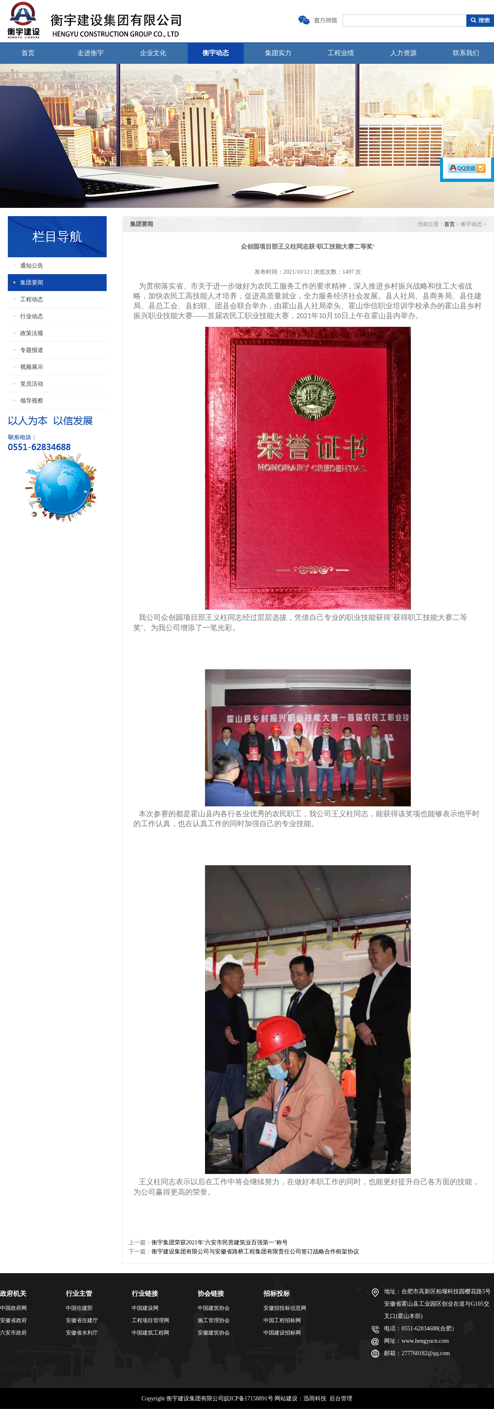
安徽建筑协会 (214, 1333)
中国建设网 (145, 1308)
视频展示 (31, 367)
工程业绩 (341, 52)
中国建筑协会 (214, 1308)
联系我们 (466, 52)
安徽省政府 (13, 1320)
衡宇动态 (216, 52)
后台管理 (340, 1398)
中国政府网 (13, 1308)
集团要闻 (31, 282)
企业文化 (153, 52)
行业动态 (31, 316)
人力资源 (403, 52)
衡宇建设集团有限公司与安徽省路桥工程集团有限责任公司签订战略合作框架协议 (255, 1251)
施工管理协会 (214, 1320)
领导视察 (31, 401)
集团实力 (278, 52)
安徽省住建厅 (82, 1320)
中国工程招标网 (282, 1320)
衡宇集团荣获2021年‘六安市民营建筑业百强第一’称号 (219, 1242)
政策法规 (31, 333)
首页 (28, 52)
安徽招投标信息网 (284, 1308)
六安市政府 (13, 1333)
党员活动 (31, 384)
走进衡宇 (90, 52)
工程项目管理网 (150, 1320)
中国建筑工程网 (150, 1333)
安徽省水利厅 (82, 1333)
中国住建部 (79, 1308)
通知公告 (31, 266)
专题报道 (31, 350)
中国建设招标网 (282, 1333)
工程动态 (31, 299)
